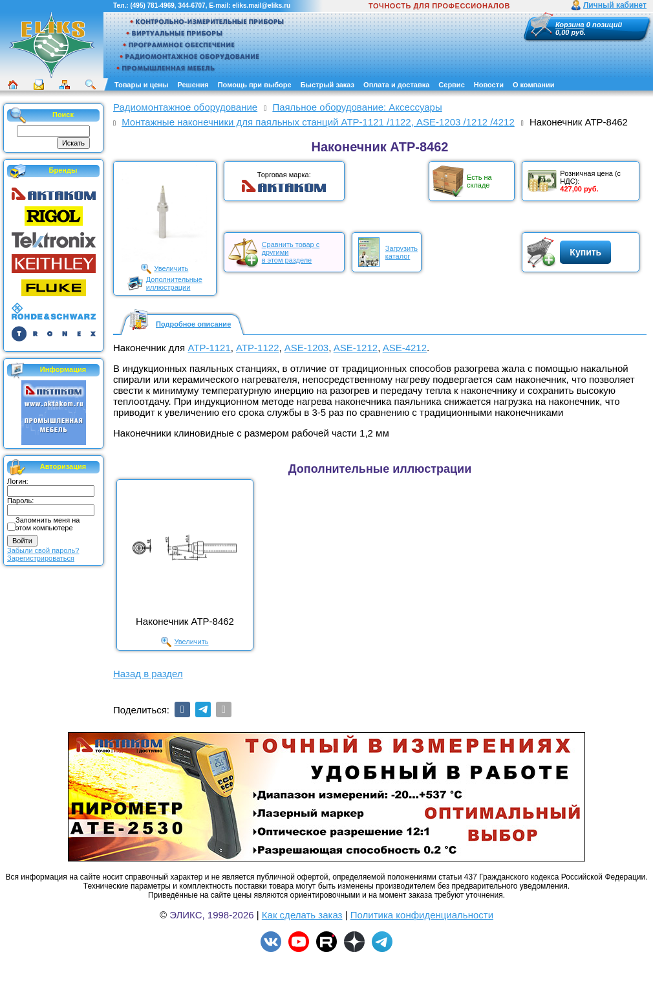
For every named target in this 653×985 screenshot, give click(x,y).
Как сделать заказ (302, 914)
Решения (192, 85)
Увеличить (171, 268)
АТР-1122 (257, 347)
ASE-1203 (306, 347)
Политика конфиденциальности (421, 914)
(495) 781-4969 (152, 5)
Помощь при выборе (255, 85)
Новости (489, 85)
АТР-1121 (208, 347)
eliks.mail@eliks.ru (261, 5)
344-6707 (191, 5)
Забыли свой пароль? (43, 550)
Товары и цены (141, 85)
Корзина (569, 24)
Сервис (451, 85)
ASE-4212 (405, 347)
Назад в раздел (148, 673)
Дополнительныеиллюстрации (174, 283)
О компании (534, 85)
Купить (585, 252)
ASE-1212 (356, 347)
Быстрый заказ (327, 85)
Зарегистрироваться (40, 558)
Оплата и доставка (396, 85)
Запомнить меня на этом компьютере (48, 524)
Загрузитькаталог (401, 252)
